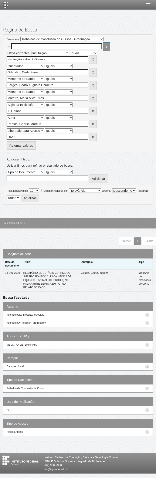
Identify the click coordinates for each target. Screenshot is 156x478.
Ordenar (106, 190)
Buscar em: (13, 39)
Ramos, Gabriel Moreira (94, 272)
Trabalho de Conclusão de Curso (25, 388)
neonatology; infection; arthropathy (26, 322)
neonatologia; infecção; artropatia (25, 314)
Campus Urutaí (15, 366)
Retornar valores (21, 145)
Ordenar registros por (55, 190)
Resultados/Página (17, 190)
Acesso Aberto (15, 431)
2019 (9, 409)
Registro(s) (143, 190)
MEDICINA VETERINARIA (22, 344)
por (8, 46)
